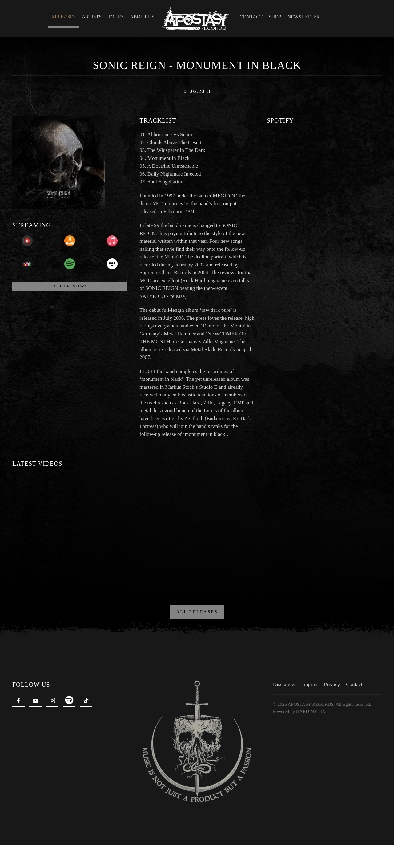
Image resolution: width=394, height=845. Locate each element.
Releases (63, 16)
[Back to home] (197, 18)
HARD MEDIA (310, 711)
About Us (142, 16)
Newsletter (303, 16)
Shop (275, 16)
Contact (251, 16)
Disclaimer (284, 684)
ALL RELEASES (197, 612)
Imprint (309, 684)
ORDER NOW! (69, 286)
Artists (92, 16)
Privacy (331, 684)
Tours (116, 16)
